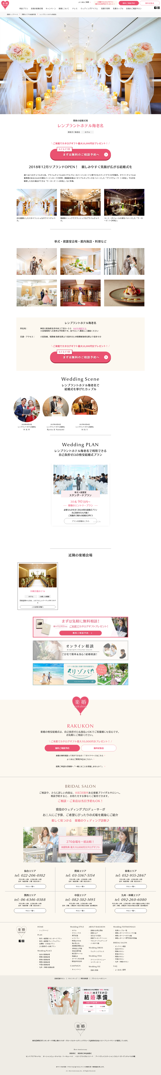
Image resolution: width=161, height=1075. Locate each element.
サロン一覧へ (30, 886)
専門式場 (75, 936)
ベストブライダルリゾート (84, 1056)
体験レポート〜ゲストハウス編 (125, 933)
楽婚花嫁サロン (59, 978)
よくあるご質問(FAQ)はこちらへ (79, 759)
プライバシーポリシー (99, 978)
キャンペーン (76, 969)
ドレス (74, 8)
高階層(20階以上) (78, 946)
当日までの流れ (96, 936)
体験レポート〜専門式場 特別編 (126, 938)
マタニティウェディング (99, 941)
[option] (80, 65)
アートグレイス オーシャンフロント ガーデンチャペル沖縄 (115, 1056)
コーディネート (96, 962)
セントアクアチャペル (33, 1056)
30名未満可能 (76, 951)
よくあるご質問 (83, 2)
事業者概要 (84, 978)
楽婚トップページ (12, 14)
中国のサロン (119, 959)
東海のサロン (119, 954)
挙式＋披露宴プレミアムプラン (49, 941)
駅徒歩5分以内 (77, 961)
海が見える (75, 943)
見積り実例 (105, 8)
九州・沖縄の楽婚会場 (46, 967)
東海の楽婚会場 (44, 959)
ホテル (74, 930)
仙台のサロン (119, 949)
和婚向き (75, 956)
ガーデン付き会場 (78, 959)
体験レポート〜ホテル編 (123, 936)
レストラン (75, 938)
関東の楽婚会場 (44, 957)
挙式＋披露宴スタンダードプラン (50, 938)
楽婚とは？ (94, 933)
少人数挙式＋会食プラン (47, 946)
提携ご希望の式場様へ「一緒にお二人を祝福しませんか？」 (79, 766)
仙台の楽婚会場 (44, 954)
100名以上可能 (77, 948)
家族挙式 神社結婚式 (85, 1053)
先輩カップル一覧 (121, 930)
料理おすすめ (76, 941)
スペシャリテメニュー (98, 959)
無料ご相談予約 (129, 3)
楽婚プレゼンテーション (99, 938)
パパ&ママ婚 (95, 943)
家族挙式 (72, 1053)
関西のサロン (119, 956)
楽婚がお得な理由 (97, 930)
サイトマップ (72, 978)
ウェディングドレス (97, 951)
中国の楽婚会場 (44, 965)
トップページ (43, 930)
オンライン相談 (120, 946)
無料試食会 (149, 3)
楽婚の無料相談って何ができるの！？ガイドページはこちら (79, 756)
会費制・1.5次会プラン (47, 944)
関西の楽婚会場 (44, 962)
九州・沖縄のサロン (122, 962)
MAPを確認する (80, 328)
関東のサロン (119, 951)
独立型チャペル (77, 953)
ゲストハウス (76, 933)
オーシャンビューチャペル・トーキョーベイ (58, 1056)
